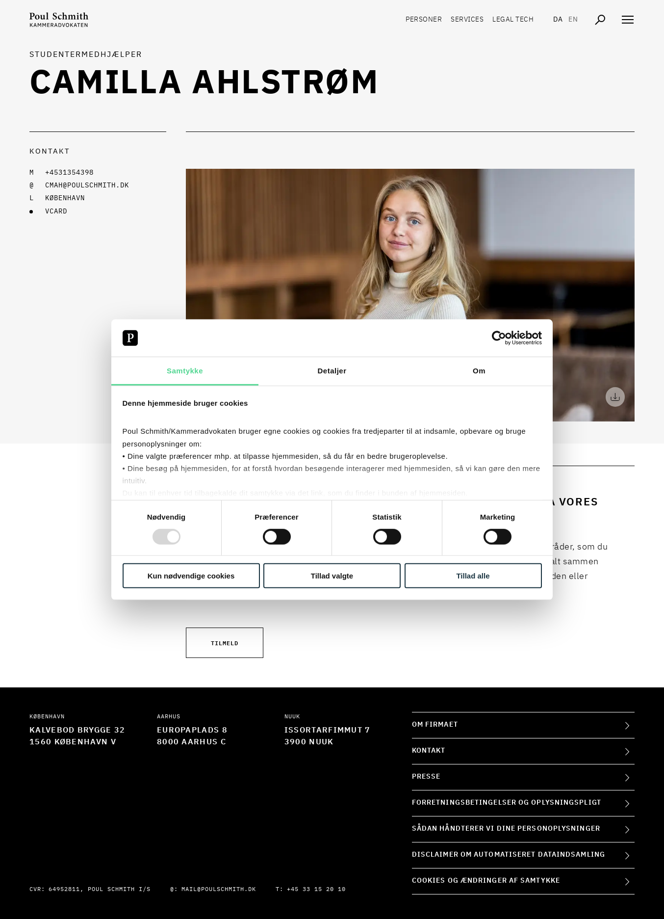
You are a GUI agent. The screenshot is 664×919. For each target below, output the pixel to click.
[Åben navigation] (628, 19)
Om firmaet (435, 724)
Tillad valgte (332, 576)
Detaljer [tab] (331, 371)
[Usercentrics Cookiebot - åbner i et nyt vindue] (499, 338)
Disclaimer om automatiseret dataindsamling (508, 854)
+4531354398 (69, 172)
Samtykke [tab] (185, 371)
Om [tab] (479, 371)
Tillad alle (472, 576)
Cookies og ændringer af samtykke (486, 880)
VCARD (56, 211)
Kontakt (429, 750)
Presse (426, 776)
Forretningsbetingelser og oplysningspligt (506, 802)
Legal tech (513, 19)
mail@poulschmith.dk (218, 890)
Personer (424, 19)
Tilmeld (224, 642)
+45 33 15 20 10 (316, 890)
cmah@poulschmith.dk (87, 185)
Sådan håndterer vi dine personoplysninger (506, 828)
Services (467, 19)
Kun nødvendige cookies (191, 576)
